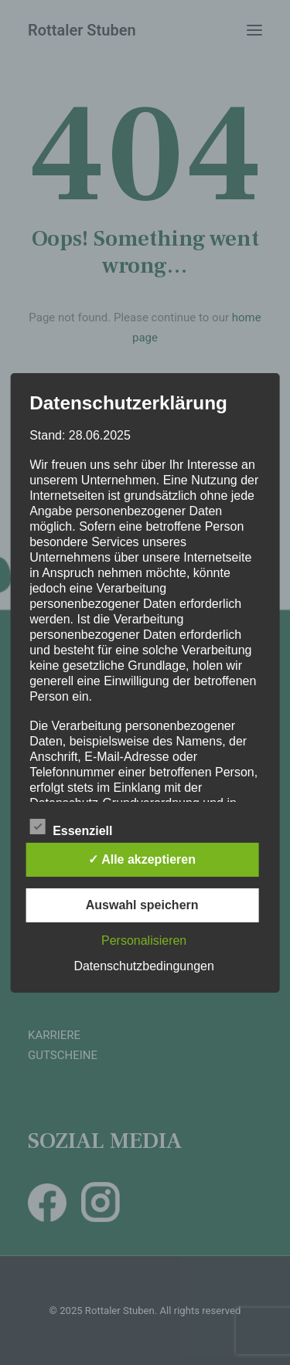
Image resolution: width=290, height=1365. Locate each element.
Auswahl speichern (142, 905)
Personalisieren (143, 940)
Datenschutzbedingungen (143, 966)
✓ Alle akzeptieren (142, 859)
